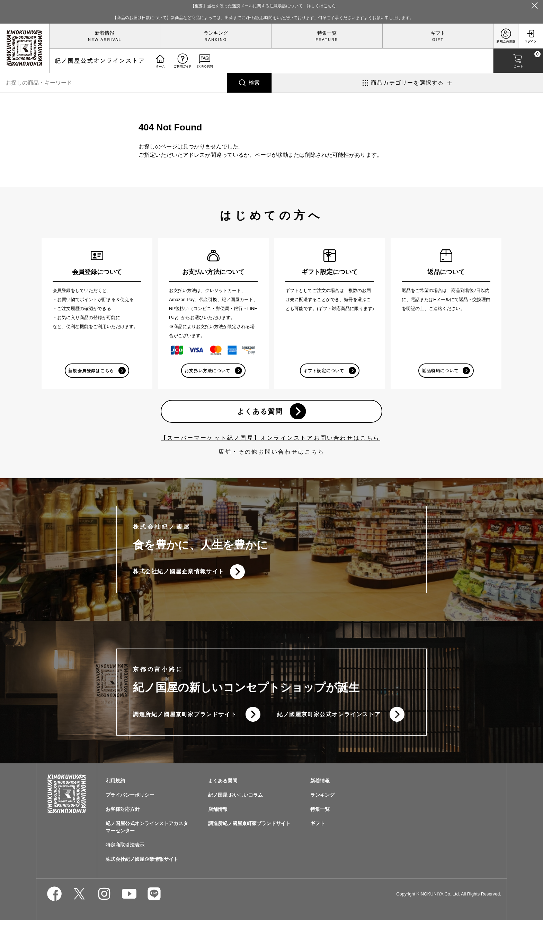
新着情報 (104, 33)
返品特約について (439, 371)
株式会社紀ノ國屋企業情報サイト (178, 575)
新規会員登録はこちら (91, 371)
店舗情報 (218, 815)
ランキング (216, 33)
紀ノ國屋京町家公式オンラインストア (329, 719)
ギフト (438, 33)
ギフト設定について (323, 371)
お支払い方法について (207, 371)
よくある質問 (259, 413)
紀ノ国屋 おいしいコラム (235, 801)
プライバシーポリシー (130, 801)
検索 (254, 83)
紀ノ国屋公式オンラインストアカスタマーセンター (147, 832)
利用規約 (115, 786)
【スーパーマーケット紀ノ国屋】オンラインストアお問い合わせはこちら (270, 440)
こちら (315, 454)
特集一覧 (327, 33)
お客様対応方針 (123, 815)
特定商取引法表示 (125, 851)
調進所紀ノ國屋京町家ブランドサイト (185, 719)
